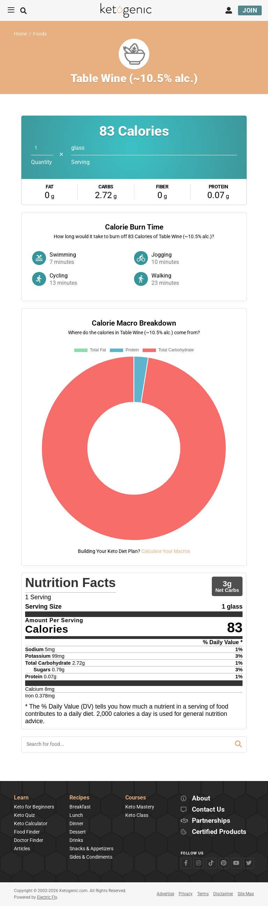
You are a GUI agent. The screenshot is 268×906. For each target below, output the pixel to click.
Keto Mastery (139, 807)
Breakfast (80, 807)
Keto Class (136, 815)
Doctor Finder (28, 840)
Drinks (76, 840)
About (201, 798)
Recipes (79, 798)
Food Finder (27, 832)
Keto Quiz (24, 815)
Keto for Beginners (34, 807)
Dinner (76, 823)
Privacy (186, 893)
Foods (40, 34)
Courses (135, 798)
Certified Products (219, 832)
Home (20, 34)
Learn (21, 798)
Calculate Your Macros (165, 551)
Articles (22, 848)
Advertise (165, 893)
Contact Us (208, 809)
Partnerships (211, 821)
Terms (203, 893)
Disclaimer (223, 893)
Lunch (76, 815)
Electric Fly (47, 897)
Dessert (77, 832)
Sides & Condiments (90, 857)
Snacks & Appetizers (91, 848)
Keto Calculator (30, 823)
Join (250, 10)
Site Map (246, 893)
